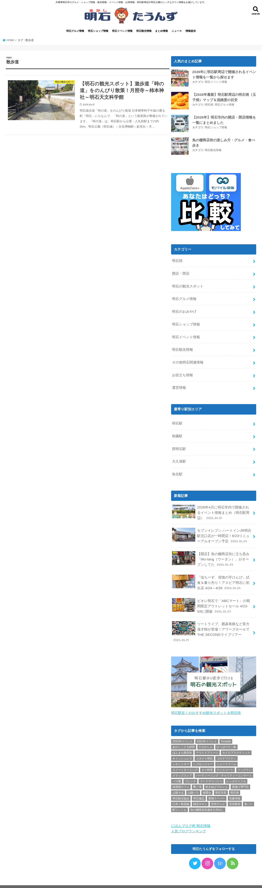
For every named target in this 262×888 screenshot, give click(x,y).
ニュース (177, 31)
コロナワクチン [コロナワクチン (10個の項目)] (226, 747)
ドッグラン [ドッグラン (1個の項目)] (245, 758)
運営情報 (179, 384)
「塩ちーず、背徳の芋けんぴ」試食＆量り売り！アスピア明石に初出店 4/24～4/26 (210, 573)
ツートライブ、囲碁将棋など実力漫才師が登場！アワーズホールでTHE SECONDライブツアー (210, 621)
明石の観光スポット (187, 285)
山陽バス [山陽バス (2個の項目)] (193, 781)
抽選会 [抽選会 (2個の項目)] (207, 781)
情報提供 (191, 31)
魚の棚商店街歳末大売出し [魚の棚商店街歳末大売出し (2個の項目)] (207, 798)
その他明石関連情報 (187, 359)
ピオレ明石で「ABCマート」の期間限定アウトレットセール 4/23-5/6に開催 (210, 596)
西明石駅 (179, 443)
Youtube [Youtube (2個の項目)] (226, 730)
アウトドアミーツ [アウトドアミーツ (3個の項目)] (207, 741)
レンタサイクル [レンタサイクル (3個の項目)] (236, 770)
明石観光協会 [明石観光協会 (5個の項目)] (180, 787)
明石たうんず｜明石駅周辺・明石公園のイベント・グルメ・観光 (151, 880)
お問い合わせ (57, 880)
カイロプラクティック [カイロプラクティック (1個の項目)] (236, 741)
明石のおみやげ (184, 310)
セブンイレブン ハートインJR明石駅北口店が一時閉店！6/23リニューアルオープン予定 (211, 528)
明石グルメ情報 (75, 31)
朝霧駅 (177, 431)
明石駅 (177, 419)
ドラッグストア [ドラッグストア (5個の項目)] (182, 764)
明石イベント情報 (122, 31)
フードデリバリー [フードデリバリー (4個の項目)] (211, 770)
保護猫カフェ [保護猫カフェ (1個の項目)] (180, 775)
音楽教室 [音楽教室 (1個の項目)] (234, 793)
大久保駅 (179, 456)
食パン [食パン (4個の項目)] (248, 793)
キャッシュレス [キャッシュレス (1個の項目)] (182, 747)
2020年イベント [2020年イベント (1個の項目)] (182, 730)
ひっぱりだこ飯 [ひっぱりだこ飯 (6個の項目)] (226, 735)
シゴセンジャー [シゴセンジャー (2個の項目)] (203, 753)
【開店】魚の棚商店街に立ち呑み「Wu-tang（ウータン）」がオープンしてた (212, 550)
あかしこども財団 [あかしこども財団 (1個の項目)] (183, 735)
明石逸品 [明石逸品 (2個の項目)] (198, 787)
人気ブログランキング (188, 819)
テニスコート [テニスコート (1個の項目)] (225, 758)
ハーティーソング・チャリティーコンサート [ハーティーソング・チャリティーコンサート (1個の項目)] (224, 764)
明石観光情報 (144, 31)
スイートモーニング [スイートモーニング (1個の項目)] (185, 758)
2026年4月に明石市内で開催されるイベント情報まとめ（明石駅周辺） (212, 505)
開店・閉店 (180, 273)
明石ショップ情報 (98, 31)
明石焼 (209, 104)
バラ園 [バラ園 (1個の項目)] (176, 770)
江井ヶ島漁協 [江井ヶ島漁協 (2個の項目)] (180, 793)
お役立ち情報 (182, 371)
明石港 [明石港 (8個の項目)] (234, 781)
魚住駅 (177, 468)
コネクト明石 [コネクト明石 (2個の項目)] (204, 747)
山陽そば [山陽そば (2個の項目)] (178, 781)
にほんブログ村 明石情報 (190, 814)
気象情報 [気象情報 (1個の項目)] (234, 787)
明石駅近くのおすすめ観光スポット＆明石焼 (206, 701)
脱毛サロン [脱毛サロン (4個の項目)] (200, 793)
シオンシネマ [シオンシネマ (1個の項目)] (180, 753)
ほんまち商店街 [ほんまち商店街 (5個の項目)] (182, 741)
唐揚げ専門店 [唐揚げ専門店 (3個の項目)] (240, 775)
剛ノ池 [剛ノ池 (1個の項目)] (197, 775)
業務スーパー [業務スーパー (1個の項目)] (216, 787)
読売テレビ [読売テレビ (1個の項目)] (218, 793)
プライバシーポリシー (25, 880)
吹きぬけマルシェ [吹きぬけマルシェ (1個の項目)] (217, 775)
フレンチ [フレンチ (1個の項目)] (190, 770)
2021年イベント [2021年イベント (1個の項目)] (207, 730)
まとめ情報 (161, 31)
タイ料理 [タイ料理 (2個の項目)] (207, 758)
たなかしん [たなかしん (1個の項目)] (206, 735)
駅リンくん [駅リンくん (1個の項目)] (179, 798)
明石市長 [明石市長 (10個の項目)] (220, 781)
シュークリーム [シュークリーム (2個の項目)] (226, 753)
